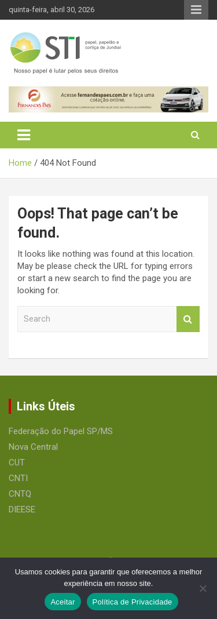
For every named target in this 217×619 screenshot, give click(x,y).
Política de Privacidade (132, 602)
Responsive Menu (196, 10)
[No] (202, 588)
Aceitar (62, 602)
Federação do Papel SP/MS (61, 431)
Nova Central (33, 447)
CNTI (18, 478)
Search (188, 319)
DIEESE (22, 509)
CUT (17, 462)
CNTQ (20, 494)
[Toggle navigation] (24, 135)
